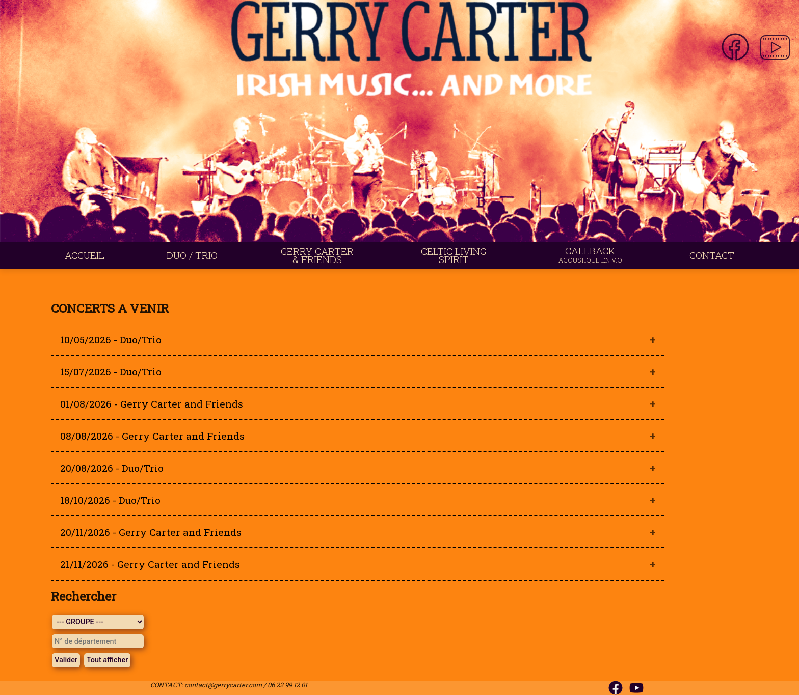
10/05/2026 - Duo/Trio (111, 339)
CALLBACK (590, 254)
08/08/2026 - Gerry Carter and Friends (152, 435)
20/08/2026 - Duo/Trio (112, 467)
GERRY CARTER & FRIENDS (317, 255)
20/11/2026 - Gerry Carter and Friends (151, 532)
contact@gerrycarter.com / (226, 685)
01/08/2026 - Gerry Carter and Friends (151, 403)
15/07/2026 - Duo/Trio (111, 371)
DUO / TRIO (192, 255)
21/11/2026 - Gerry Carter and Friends (150, 564)
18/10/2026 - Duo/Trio (110, 500)
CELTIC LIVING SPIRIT (453, 255)
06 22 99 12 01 (287, 685)
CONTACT (711, 255)
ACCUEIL (84, 255)
